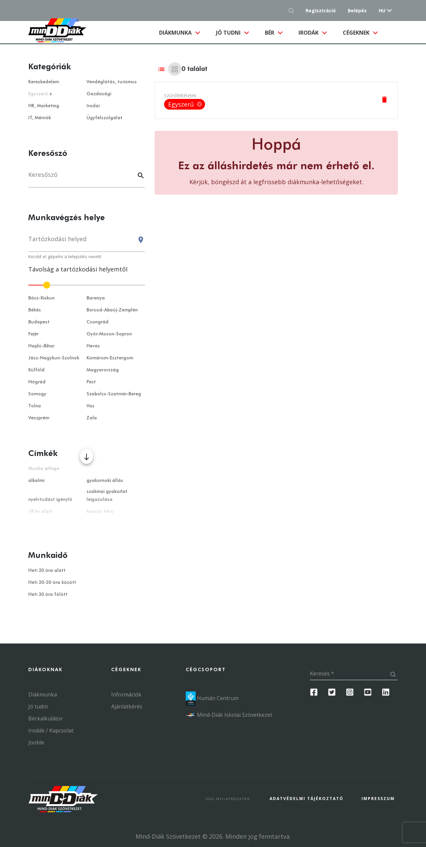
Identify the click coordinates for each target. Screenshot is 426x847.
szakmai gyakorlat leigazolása (107, 495)
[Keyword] (140, 176)
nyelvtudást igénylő (50, 499)
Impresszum (378, 798)
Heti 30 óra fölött (48, 594)
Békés (34, 310)
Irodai (93, 106)
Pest (91, 382)
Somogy (37, 394)
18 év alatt (40, 511)
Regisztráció (321, 10)
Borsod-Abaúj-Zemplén (112, 310)
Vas (91, 406)
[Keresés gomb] (293, 10)
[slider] (86, 285)
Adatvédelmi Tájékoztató (306, 798)
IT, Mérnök (39, 118)
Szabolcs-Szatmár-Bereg (114, 394)
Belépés (357, 10)
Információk (126, 694)
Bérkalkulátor (45, 718)
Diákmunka (183, 32)
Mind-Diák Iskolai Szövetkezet (229, 714)
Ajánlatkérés (126, 706)
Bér (270, 32)
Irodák (309, 32)
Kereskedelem (43, 82)
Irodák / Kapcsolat (51, 730)
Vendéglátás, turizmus (112, 82)
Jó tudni (229, 32)
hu (382, 10)
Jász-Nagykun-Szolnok (53, 358)
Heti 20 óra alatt (47, 570)
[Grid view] (174, 69)
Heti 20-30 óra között (52, 582)
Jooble (36, 742)
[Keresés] (86, 178)
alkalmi (36, 480)
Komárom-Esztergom (110, 358)
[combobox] (86, 242)
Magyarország (103, 370)
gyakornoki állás (105, 480)
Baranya (96, 298)
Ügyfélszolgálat (104, 118)
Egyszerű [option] (184, 104)
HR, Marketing (43, 106)
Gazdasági (99, 94)
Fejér (33, 334)
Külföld (36, 370)
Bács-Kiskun (41, 298)
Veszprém (38, 418)
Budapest (39, 322)
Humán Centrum (212, 698)
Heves (93, 346)
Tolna (34, 406)
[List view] (161, 69)
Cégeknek (357, 32)
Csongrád (97, 322)
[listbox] (184, 104)
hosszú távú (100, 511)
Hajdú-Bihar (41, 346)
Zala (92, 418)
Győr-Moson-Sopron (109, 334)
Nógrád (37, 382)
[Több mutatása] (86, 456)
